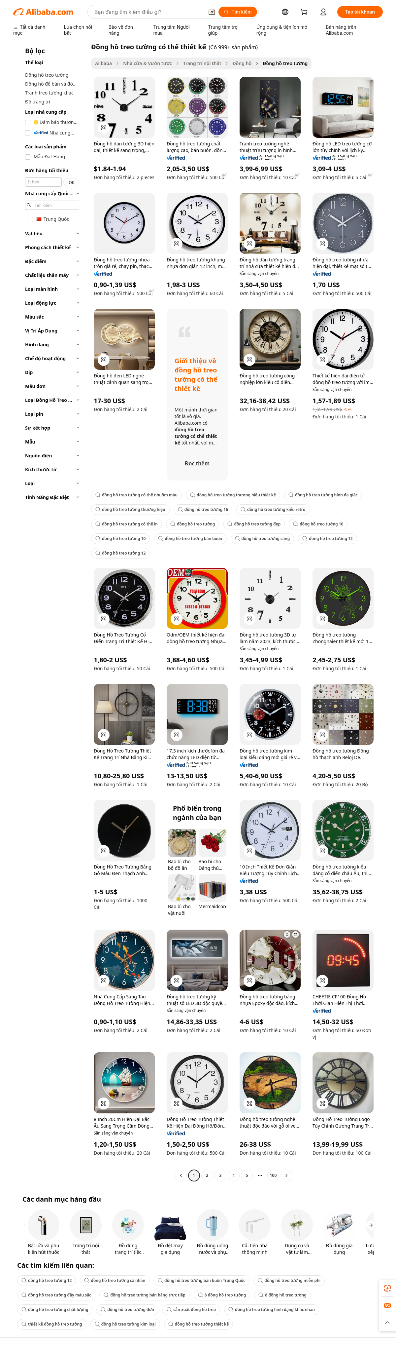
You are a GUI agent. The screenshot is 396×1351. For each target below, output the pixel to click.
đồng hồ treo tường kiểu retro (273, 509)
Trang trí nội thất (202, 63)
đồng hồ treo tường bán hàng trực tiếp (144, 1295)
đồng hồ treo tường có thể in (126, 524)
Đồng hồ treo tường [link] (285, 63)
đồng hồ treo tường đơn (127, 1309)
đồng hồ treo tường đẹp (253, 524)
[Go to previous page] (181, 1175)
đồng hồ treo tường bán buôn (190, 538)
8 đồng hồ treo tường (222, 1295)
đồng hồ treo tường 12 (327, 538)
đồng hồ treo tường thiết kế (198, 1324)
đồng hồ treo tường (192, 524)
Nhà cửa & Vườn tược (147, 63)
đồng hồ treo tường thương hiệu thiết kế (233, 495)
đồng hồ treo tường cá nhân (114, 1280)
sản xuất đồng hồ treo (191, 1309)
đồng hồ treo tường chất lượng (54, 1309)
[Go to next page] (286, 1175)
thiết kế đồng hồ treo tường (51, 1324)
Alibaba (103, 63)
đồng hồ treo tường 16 (203, 509)
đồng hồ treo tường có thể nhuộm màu (136, 495)
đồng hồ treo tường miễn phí (289, 1280)
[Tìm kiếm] (237, 12)
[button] (212, 12)
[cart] (305, 13)
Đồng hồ (241, 63)
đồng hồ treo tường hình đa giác (323, 495)
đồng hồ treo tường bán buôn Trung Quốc (201, 1280)
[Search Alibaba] (148, 12)
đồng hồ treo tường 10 (318, 524)
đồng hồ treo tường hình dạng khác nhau (271, 1309)
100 (273, 1175)
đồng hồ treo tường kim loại (125, 1324)
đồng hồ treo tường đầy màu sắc (56, 1295)
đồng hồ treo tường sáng (262, 538)
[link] (387, 1288)
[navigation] (50, 612)
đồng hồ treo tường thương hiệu (130, 509)
